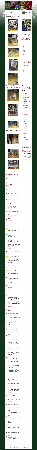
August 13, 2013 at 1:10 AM (10, 354)
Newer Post (7, 443)
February (24, 71)
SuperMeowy (26, 147)
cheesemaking (23, 150)
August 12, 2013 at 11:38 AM (10, 282)
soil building (30, 157)
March (23, 70)
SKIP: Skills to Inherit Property (25, 103)
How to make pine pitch (25, 137)
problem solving (28, 156)
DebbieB (8, 218)
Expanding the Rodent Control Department (12, 172)
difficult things (25, 151)
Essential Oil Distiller (24, 133)
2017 (23, 51)
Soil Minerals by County (25, 126)
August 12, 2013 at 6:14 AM (10, 208)
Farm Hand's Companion (25, 93)
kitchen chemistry (27, 154)
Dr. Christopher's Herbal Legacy (25, 132)
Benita (8, 214)
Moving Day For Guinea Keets (25, 66)
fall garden (28, 151)
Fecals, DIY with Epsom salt (25, 119)
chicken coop (27, 150)
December (24, 55)
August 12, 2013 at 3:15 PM (10, 310)
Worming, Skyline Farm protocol (25, 128)
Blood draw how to (24, 117)
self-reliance (24, 157)
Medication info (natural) (25, 123)
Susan (8, 284)
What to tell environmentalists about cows (26, 108)
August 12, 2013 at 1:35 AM (10, 179)
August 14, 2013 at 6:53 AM (10, 413)
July (23, 67)
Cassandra (8, 324)
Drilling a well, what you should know (26, 92)
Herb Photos (24, 135)
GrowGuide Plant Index (25, 95)
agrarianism (29, 147)
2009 (23, 75)
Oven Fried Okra (24, 59)
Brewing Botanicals (24, 131)
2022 (23, 47)
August (23, 58)
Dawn (8, 431)
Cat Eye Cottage (9, 394)
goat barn (28, 153)
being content (29, 148)
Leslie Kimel (9, 334)
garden (24, 153)
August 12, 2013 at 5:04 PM (10, 332)
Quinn (8, 250)
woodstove (26, 159)
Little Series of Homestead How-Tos (28, 146)
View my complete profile (24, 16)
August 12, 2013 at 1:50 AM (10, 182)
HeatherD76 (9, 316)
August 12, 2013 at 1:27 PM (10, 306)
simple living (27, 157)
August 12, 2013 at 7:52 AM (10, 216)
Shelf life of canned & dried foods (25, 114)
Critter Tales (23, 146)
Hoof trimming (24, 121)
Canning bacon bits (24, 111)
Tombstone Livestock (9, 184)
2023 (23, 46)
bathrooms (23, 148)
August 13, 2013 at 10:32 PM (10, 401)
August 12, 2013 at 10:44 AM (10, 262)
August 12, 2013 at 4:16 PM (10, 322)
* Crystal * (8, 320)
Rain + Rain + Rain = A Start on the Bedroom (27, 62)
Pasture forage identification (25, 99)
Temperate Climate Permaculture (25, 105)
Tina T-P (8, 435)
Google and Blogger (23, 88)
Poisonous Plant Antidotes (25, 125)
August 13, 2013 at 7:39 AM (10, 392)
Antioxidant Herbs (24, 130)
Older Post (19, 443)
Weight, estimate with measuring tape (26, 127)
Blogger (27, 447)
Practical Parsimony (9, 421)
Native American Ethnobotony (25, 139)
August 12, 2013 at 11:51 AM (10, 287)
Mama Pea (8, 415)
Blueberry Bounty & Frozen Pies (25, 65)
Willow (8, 308)
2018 (23, 50)
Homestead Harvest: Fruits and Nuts (26, 61)
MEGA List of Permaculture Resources (26, 97)
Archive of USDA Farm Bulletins (25, 91)
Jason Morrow (23, 447)
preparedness (23, 156)
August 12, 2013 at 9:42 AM (10, 248)
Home (13, 443)
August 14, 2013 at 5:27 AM (10, 408)
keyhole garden (24, 154)
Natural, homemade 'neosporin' (25, 141)
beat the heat (26, 148)
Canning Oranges (24, 112)
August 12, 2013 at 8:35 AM (10, 220)
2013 (23, 54)
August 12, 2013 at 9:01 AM (10, 231)
